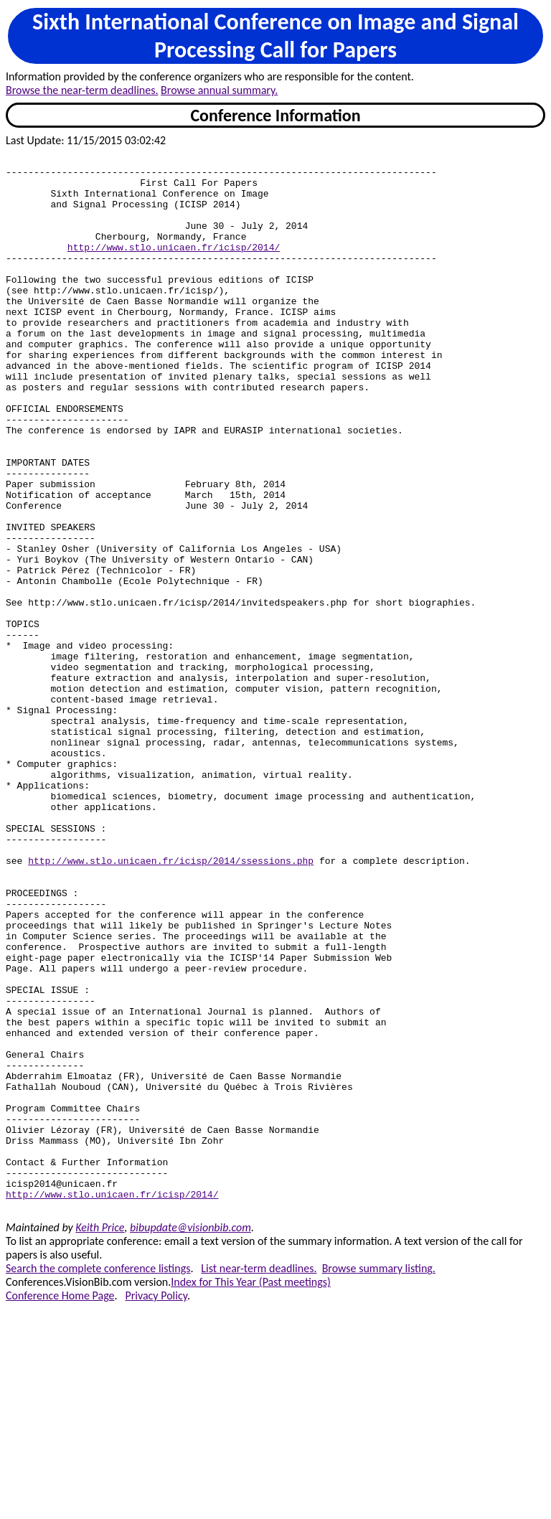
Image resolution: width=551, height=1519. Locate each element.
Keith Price (99, 1438)
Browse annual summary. (219, 90)
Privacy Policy (156, 1506)
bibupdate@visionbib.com (190, 1438)
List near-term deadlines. (258, 1479)
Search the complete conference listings (98, 1479)
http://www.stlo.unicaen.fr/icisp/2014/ (173, 266)
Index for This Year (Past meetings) (251, 1493)
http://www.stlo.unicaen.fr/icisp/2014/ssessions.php (171, 1002)
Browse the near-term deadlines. (82, 90)
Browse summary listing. (378, 1479)
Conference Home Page (60, 1506)
